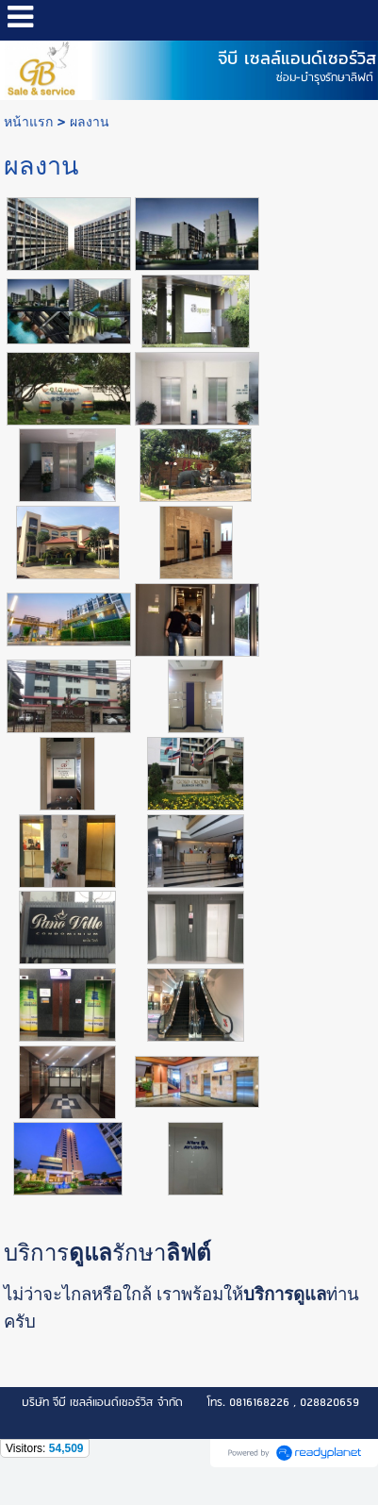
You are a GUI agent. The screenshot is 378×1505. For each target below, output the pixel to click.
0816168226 (259, 1403)
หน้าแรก (28, 120)
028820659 (329, 1403)
